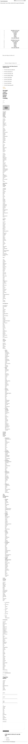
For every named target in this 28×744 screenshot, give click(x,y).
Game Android (4, 88)
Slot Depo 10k (10, 73)
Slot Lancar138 (10, 85)
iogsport (7, 739)
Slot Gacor (10, 81)
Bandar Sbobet (10, 75)
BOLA (15, 35)
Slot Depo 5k (10, 71)
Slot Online (10, 77)
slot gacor (8, 741)
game (4, 671)
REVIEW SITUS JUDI (15, 30)
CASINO (15, 33)
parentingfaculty (8, 672)
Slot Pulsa (9, 83)
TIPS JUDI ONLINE (15, 38)
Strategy (6, 671)
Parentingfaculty (4, 1)
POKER (15, 34)
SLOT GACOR (15, 31)
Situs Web (4, 702)
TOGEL (15, 36)
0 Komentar (4, 674)
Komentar (4, 721)
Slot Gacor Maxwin (11, 69)
